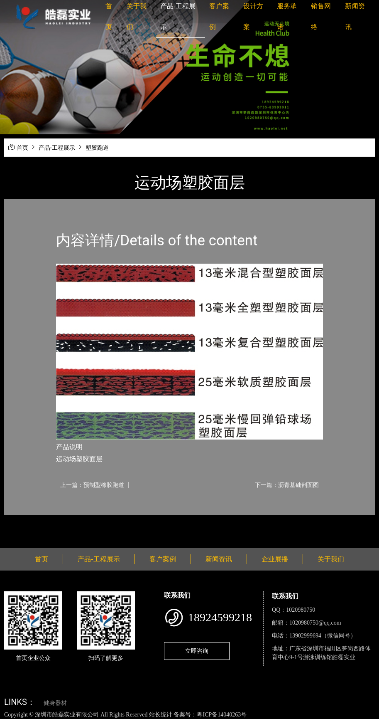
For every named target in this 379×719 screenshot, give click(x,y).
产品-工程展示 (57, 147)
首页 (22, 147)
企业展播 (275, 559)
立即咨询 (196, 650)
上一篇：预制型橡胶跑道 (92, 485)
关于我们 (331, 559)
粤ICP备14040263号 (222, 715)
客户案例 (162, 559)
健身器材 (55, 703)
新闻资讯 (218, 559)
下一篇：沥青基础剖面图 (287, 485)
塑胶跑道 (97, 147)
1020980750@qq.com (315, 623)
